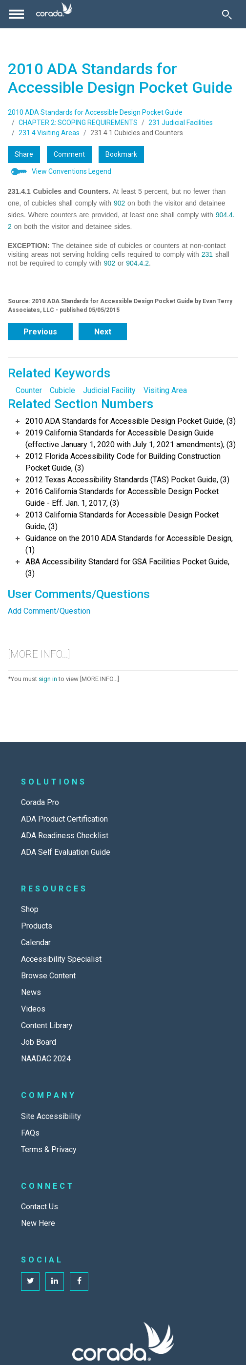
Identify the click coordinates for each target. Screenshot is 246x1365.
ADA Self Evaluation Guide (65, 852)
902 (119, 203)
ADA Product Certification (64, 819)
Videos (33, 1008)
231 (207, 254)
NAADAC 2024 (46, 1058)
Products (36, 926)
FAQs (30, 1133)
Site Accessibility (51, 1116)
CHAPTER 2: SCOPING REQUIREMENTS (78, 122)
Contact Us (39, 1206)
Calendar (36, 942)
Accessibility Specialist (61, 959)
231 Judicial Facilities (180, 122)
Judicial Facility (109, 390)
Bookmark (121, 154)
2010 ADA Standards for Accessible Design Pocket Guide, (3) (130, 421)
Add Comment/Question (49, 611)
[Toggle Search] (227, 14)
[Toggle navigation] (16, 14)
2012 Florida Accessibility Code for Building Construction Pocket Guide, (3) (123, 462)
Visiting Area (165, 390)
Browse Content (48, 975)
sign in (48, 678)
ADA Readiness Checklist (64, 835)
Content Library (47, 1025)
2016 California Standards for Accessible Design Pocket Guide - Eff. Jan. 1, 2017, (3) (122, 497)
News (31, 992)
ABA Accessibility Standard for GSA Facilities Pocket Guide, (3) (127, 567)
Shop (30, 909)
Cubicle (62, 390)
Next (102, 331)
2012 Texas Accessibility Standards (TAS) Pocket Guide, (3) (127, 479)
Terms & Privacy (49, 1149)
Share (24, 154)
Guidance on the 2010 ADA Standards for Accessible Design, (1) (129, 544)
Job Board (38, 1042)
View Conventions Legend (71, 171)
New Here (38, 1223)
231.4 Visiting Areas (49, 133)
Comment (69, 154)
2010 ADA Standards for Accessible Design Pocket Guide (95, 112)
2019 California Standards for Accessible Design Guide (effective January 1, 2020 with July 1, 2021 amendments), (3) (130, 438)
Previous (40, 331)
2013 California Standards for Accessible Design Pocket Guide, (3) (122, 520)
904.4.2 (137, 263)
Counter (29, 390)
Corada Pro (40, 802)
